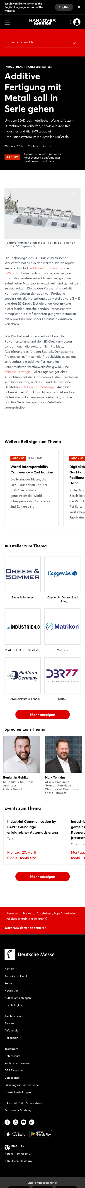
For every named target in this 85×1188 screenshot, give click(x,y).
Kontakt (9, 968)
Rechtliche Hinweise (17, 1063)
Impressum (11, 1048)
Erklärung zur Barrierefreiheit (22, 1085)
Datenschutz (12, 1056)
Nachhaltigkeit (14, 1005)
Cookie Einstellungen (18, 1092)
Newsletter (11, 990)
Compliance (12, 1077)
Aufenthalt (11, 1030)
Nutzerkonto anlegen (18, 997)
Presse (8, 983)
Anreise (9, 1023)
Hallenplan (11, 1037)
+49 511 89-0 (22, 1153)
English (64, 7)
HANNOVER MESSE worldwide (24, 1103)
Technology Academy (18, 1110)
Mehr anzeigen (42, 714)
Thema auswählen (22, 42)
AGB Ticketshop (14, 1070)
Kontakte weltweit (16, 976)
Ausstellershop (13, 1016)
